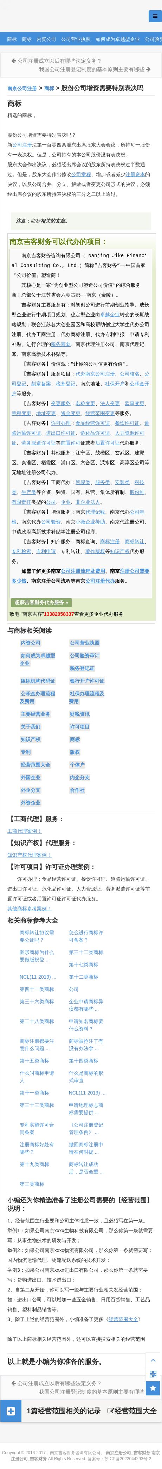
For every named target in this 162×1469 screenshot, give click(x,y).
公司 (51, 502)
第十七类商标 (83, 964)
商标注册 (110, 542)
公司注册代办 (100, 581)
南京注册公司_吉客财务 (52, 16)
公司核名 (130, 374)
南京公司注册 (22, 88)
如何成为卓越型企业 (118, 39)
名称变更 (85, 404)
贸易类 (83, 482)
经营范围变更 (100, 413)
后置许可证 (107, 443)
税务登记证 (82, 668)
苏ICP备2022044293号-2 (127, 1458)
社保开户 (115, 384)
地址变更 (46, 413)
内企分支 (80, 777)
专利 (26, 752)
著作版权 (95, 551)
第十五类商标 (34, 1061)
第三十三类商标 (37, 1105)
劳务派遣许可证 (38, 443)
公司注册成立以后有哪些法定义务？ (60, 61)
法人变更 (110, 404)
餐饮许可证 (127, 423)
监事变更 (134, 404)
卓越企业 (110, 315)
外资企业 (30, 803)
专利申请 (46, 551)
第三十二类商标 (86, 952)
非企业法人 (88, 502)
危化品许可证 (95, 433)
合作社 (77, 790)
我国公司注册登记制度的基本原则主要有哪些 (91, 69)
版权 (75, 752)
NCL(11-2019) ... (38, 977)
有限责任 (21, 502)
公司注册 (22, 145)
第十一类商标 (34, 1093)
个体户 (77, 765)
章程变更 (21, 413)
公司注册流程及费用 (83, 571)
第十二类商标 (83, 977)
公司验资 (51, 522)
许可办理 (61, 423)
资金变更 (70, 413)
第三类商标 (32, 1184)
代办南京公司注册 (95, 374)
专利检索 (21, 551)
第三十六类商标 (37, 1001)
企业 (66, 502)
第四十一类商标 (37, 989)
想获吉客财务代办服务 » (41, 602)
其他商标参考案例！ (29, 908)
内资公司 (46, 39)
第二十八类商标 (37, 1021)
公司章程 (81, 174)
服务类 (102, 482)
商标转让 (134, 542)
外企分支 (30, 790)
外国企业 (30, 777)
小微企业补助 (90, 522)
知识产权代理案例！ (29, 855)
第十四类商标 (83, 1061)
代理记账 (95, 512)
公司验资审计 (84, 655)
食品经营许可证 (93, 423)
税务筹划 (61, 344)
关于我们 (30, 727)
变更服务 (61, 404)
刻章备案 (41, 384)
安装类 (122, 482)
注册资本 (135, 174)
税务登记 (66, 384)
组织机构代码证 (38, 681)
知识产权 (120, 551)
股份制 (137, 492)
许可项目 (80, 727)
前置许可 (70, 443)
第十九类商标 (34, 1164)
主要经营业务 (35, 714)
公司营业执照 (76, 39)
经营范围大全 (35, 765)
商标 (12, 39)
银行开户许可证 (87, 681)
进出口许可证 (61, 433)
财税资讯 (80, 714)
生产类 (28, 492)
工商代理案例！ (24, 831)
